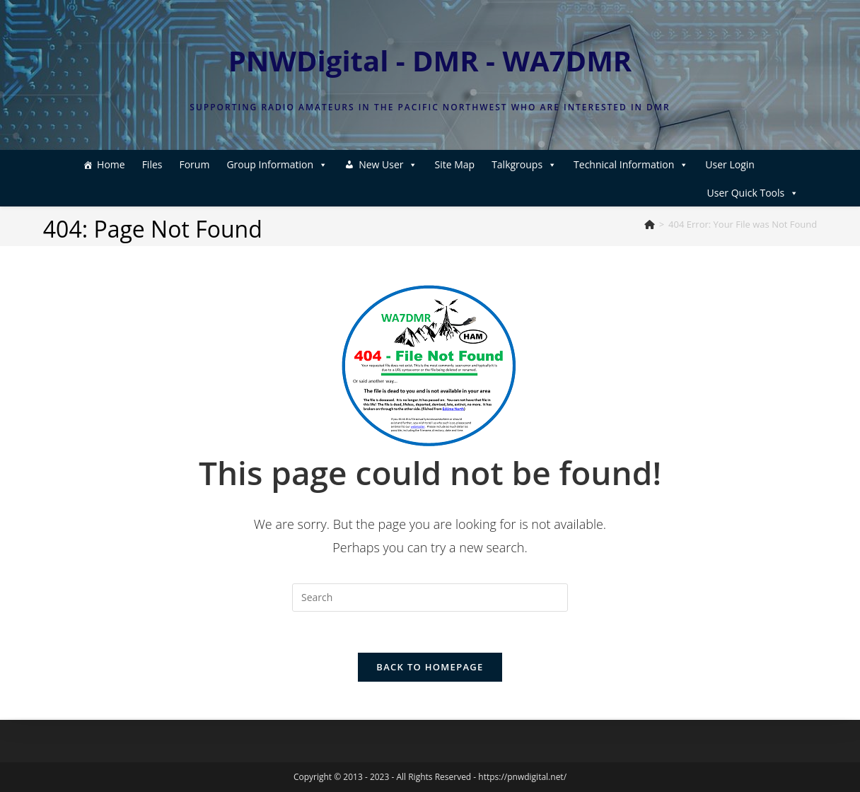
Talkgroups (502, 164)
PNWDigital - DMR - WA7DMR (430, 60)
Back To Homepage (429, 669)
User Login (418, 192)
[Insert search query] (430, 597)
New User (366, 164)
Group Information (255, 164)
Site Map (433, 164)
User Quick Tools (753, 164)
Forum (173, 164)
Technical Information (609, 164)
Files (131, 164)
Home (90, 164)
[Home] (649, 224)
